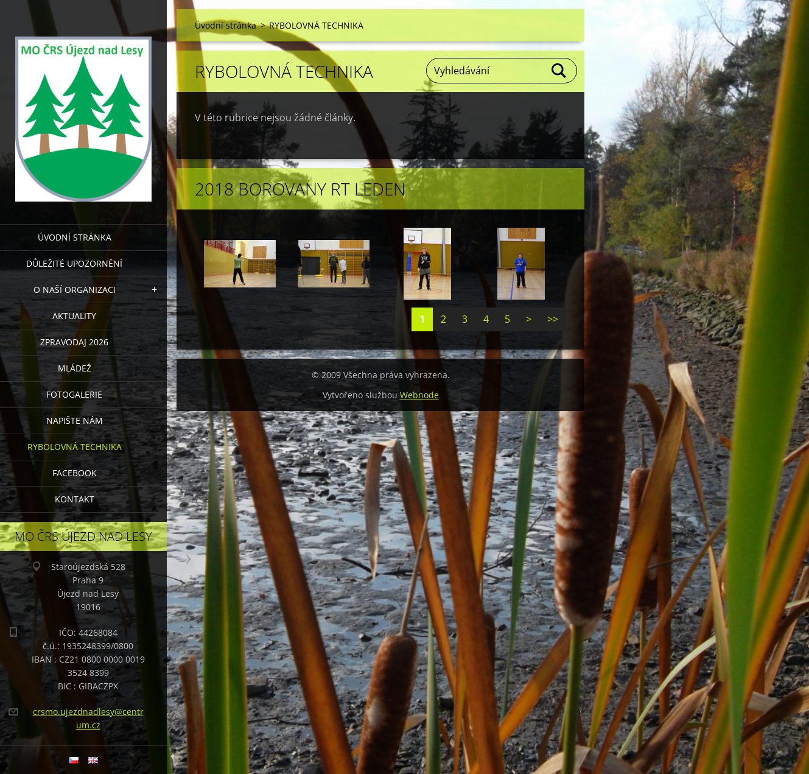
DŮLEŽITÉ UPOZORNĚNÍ (74, 263)
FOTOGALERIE (74, 394)
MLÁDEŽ (74, 368)
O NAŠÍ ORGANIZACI (74, 289)
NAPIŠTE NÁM (74, 420)
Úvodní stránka (74, 237)
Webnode (419, 395)
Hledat (559, 71)
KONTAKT (74, 499)
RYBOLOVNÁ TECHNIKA (74, 446)
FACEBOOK (74, 473)
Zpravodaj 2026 (74, 342)
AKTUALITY (74, 316)
